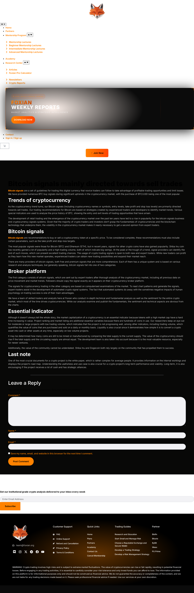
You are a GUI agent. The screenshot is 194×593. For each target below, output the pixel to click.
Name (12, 430)
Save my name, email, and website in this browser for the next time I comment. (52, 453)
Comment (14, 395)
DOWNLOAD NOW (23, 119)
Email (12, 442)
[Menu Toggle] (3, 24)
